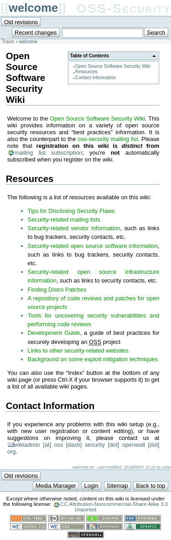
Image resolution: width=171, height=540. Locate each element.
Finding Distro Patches (57, 289)
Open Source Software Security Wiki (113, 66)
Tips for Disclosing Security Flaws (71, 210)
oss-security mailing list (108, 139)
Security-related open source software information (93, 245)
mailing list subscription (49, 152)
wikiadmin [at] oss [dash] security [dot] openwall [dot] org (83, 448)
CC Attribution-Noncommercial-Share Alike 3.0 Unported (114, 506)
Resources (86, 71)
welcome (33, 7)
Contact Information (95, 77)
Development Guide (54, 332)
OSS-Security (124, 8)
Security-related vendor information (74, 228)
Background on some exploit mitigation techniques (93, 359)
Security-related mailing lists (64, 219)
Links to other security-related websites (78, 350)
